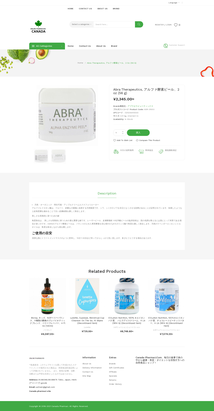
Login (168, 25)
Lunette (87, 327)
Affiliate (113, 372)
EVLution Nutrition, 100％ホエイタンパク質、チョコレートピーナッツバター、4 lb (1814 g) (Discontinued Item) (166, 322)
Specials (113, 376)
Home (80, 63)
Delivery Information (92, 368)
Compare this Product (150, 140)
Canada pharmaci (60, 406)
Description (107, 193)
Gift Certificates (116, 368)
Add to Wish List (124, 140)
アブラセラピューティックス (140, 106)
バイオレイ (47, 330)
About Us (86, 364)
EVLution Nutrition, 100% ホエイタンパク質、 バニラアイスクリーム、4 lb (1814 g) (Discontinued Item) (126, 321)
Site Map (86, 376)
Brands (112, 364)
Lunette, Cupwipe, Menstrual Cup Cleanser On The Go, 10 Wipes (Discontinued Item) (87, 321)
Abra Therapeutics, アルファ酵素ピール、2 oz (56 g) (111, 63)
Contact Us (87, 372)
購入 (138, 132)
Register (157, 25)
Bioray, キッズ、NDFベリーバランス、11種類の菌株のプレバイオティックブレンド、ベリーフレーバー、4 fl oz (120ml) (47, 322)
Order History (115, 384)
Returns (112, 380)
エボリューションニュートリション (126, 327)
